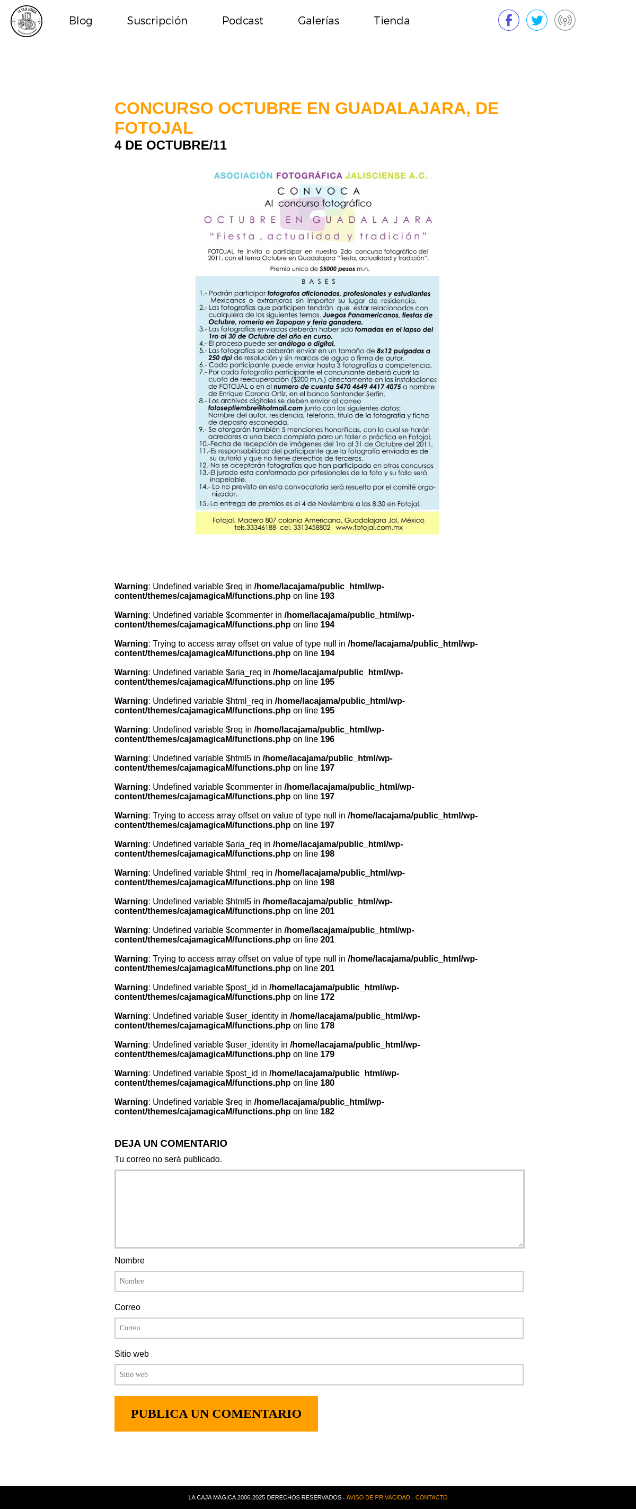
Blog (81, 21)
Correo (127, 1307)
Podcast (242, 21)
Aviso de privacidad (378, 1497)
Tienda (392, 21)
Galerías (318, 21)
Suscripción (157, 21)
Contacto (432, 1497)
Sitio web (131, 1353)
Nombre (129, 1260)
